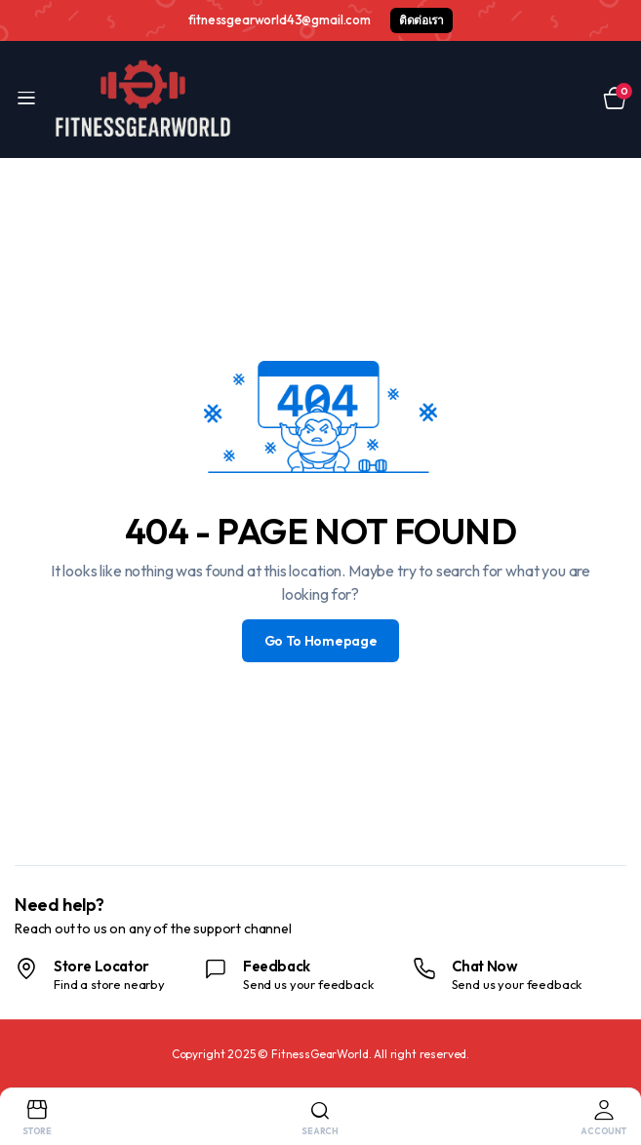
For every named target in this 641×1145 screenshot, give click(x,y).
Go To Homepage (321, 641)
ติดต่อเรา (421, 20)
